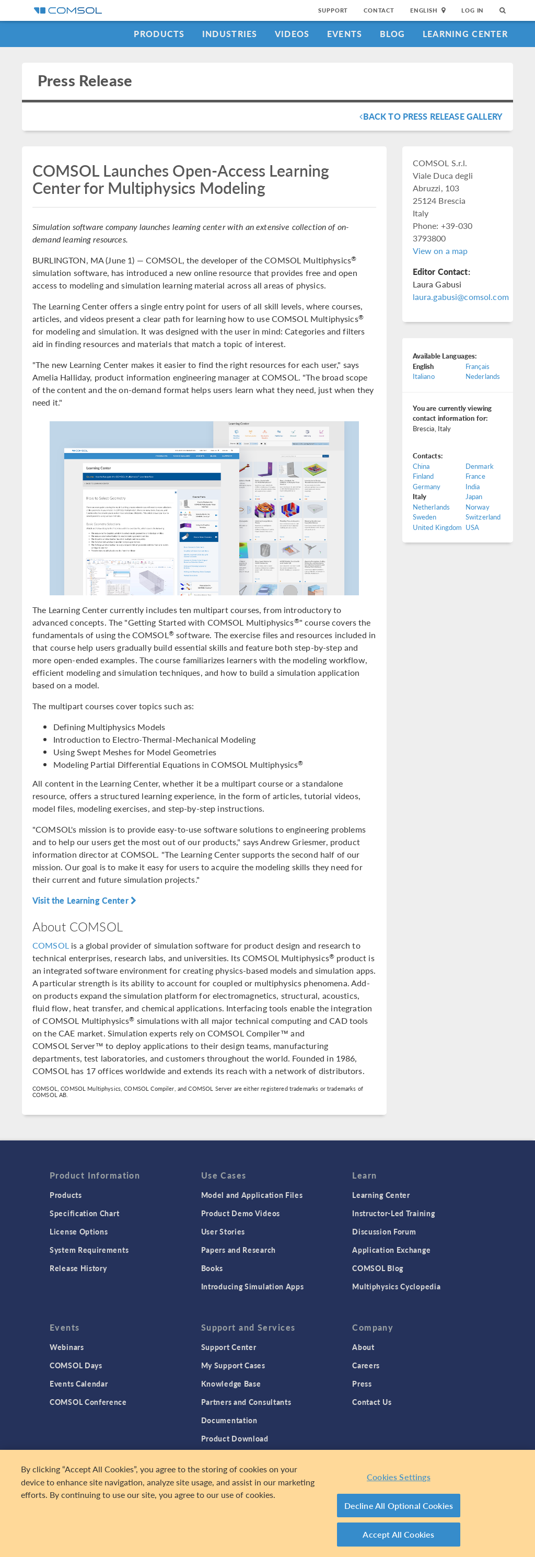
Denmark (480, 466)
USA (472, 527)
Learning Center (465, 34)
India (473, 486)
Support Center (229, 1347)
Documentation (229, 1420)
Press (362, 1383)
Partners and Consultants (246, 1402)
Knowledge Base (231, 1383)
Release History (78, 1268)
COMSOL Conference (88, 1402)
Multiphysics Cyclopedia (396, 1286)
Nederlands (483, 376)
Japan (474, 496)
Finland (423, 476)
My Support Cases (233, 1365)
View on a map (440, 251)
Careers (366, 1365)
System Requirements (89, 1249)
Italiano (424, 376)
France (475, 476)
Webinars (67, 1347)
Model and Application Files (252, 1195)
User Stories (223, 1231)
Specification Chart (84, 1213)
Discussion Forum (384, 1231)
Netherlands (431, 507)
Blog (392, 34)
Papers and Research (238, 1249)
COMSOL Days (76, 1365)
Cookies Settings (399, 1477)
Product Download (235, 1438)
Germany (427, 486)
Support (333, 10)
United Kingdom (437, 527)
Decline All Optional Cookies (398, 1506)
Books (212, 1268)
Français (478, 366)
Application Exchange (391, 1249)
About (363, 1347)
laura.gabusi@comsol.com (461, 297)
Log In (472, 10)
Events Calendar (79, 1383)
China (421, 466)
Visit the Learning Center (84, 900)
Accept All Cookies (398, 1534)
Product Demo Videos (240, 1213)
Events (345, 34)
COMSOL (50, 945)
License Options (79, 1231)
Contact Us (371, 1402)
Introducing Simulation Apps (252, 1286)
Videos (292, 34)
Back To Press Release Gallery (431, 116)
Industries (230, 34)
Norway (478, 507)
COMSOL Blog (377, 1268)
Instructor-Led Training (393, 1213)
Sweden (425, 517)
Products (159, 34)
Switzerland (483, 517)
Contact (379, 10)
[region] (267, 1503)
